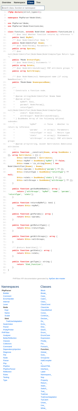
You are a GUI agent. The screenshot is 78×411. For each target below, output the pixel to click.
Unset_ (44, 403)
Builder (6, 293)
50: (5, 180)
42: (5, 149)
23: (5, 82)
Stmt (7, 318)
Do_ (42, 321)
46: (5, 163)
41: (5, 144)
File (4, 355)
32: (5, 107)
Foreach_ (45, 346)
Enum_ (44, 332)
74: (5, 250)
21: (5, 73)
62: (5, 216)
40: (5, 138)
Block (43, 290)
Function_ (45, 349)
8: (5, 31)
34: (5, 116)
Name (7, 313)
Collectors (7, 344)
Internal (6, 302)
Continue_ (45, 316)
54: (5, 191)
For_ (43, 344)
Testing (6, 377)
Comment (7, 296)
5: (5, 23)
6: (5, 26)
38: (5, 132)
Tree (38, 2)
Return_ (44, 383)
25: (5, 88)
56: (5, 200)
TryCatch (44, 400)
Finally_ (44, 341)
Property (44, 380)
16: (5, 60)
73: (5, 247)
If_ (42, 363)
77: (5, 258)
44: (5, 158)
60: (5, 211)
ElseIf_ (44, 330)
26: (5, 90)
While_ (44, 408)
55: (5, 197)
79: (5, 264)
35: (5, 118)
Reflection (7, 372)
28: (5, 96)
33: (5, 113)
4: (5, 20)
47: (5, 169)
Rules (5, 374)
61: (5, 214)
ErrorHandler (8, 299)
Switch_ (44, 388)
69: (5, 236)
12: (5, 43)
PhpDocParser (9, 369)
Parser (6, 327)
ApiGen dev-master (57, 278)
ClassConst (45, 304)
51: (5, 183)
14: (5, 48)
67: (5, 230)
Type (5, 380)
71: (5, 242)
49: (5, 177)
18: (5, 65)
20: (5, 71)
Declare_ (44, 318)
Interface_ (45, 369)
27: (5, 93)
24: (5, 85)
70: (5, 239)
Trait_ (43, 391)
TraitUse (44, 394)
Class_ (44, 302)
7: (5, 29)
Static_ (44, 386)
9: (5, 34)
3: (5, 17)
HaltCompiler (46, 360)
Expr (7, 310)
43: (5, 152)
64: (5, 222)
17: (5, 62)
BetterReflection (10, 338)
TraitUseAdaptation (14, 321)
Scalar (7, 316)
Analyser (7, 335)
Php (4, 363)
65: (5, 225)
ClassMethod (46, 310)
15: (5, 51)
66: (5, 228)
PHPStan (5, 332)
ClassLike (45, 307)
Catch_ (44, 299)
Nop (42, 377)
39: (5, 135)
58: (5, 205)
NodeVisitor (8, 324)
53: (5, 188)
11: (5, 40)
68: (5, 233)
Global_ (44, 352)
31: (5, 104)
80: (5, 267)
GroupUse (45, 358)
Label (43, 372)
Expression (45, 338)
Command (7, 346)
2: (5, 15)
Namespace (19, 2)
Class (30, 2)
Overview (6, 2)
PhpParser (6, 290)
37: (5, 130)
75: (5, 253)
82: (5, 273)
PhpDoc (6, 366)
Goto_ (43, 355)
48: (5, 172)
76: (5, 256)
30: (5, 101)
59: (5, 208)
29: (5, 99)
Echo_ (43, 324)
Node (5, 307)
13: (5, 45)
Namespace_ (46, 374)
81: (5, 270)
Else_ (43, 327)
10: (5, 37)
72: (5, 245)
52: (5, 186)
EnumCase (45, 335)
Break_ (44, 293)
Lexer (5, 304)
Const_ (44, 313)
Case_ (43, 296)
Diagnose (7, 352)
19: (5, 68)
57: (5, 202)
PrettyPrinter (8, 330)
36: (5, 124)
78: (5, 261)
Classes (6, 341)
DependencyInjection (12, 349)
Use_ (43, 405)
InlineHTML (45, 366)
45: (5, 160)
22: (5, 76)
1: (5, 12)
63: (5, 219)
